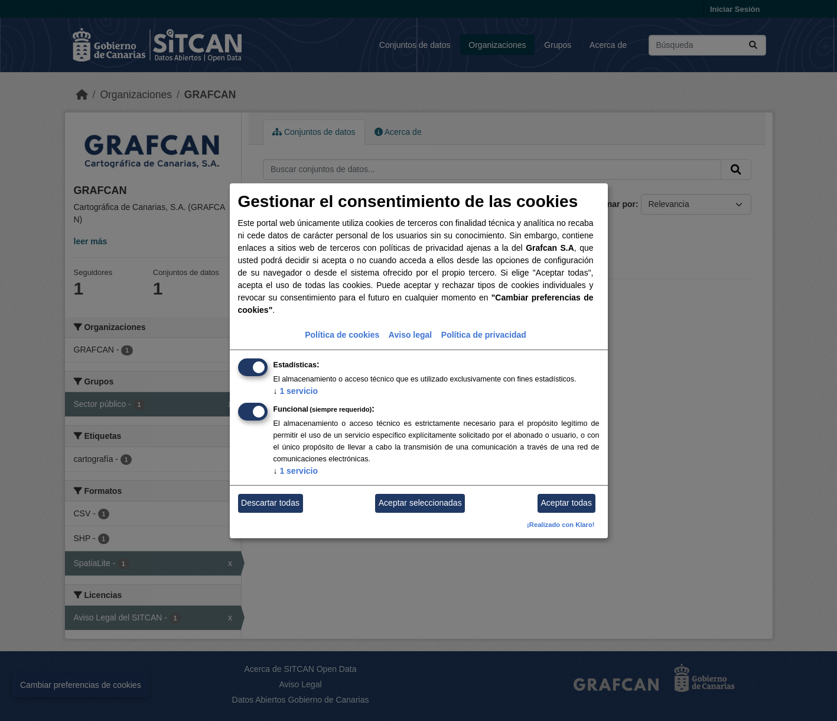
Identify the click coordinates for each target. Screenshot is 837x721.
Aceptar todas (566, 502)
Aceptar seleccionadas (420, 502)
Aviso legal (410, 335)
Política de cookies (342, 335)
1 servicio (295, 391)
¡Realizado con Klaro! (560, 524)
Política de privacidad (483, 335)
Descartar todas (270, 502)
